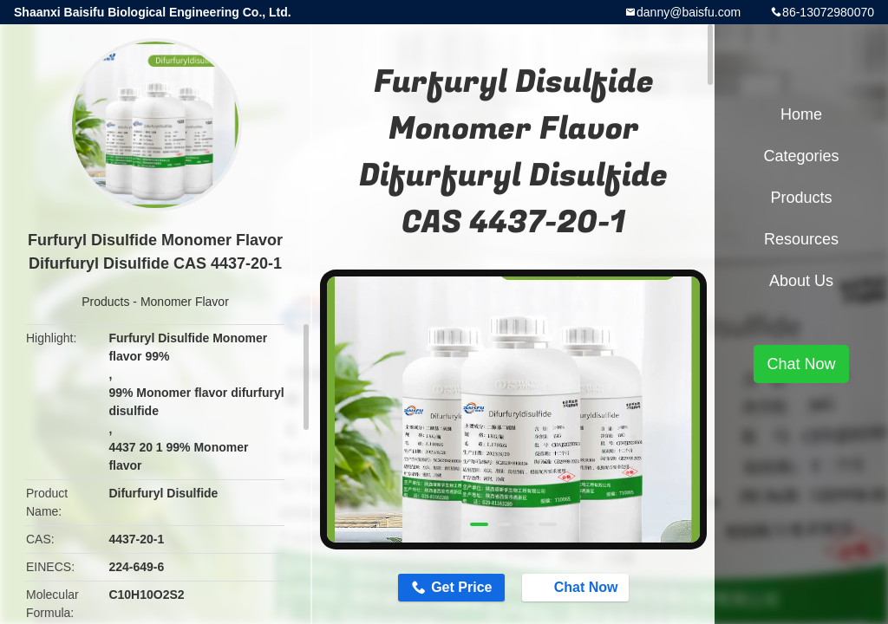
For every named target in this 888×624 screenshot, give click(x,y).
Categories (801, 156)
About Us (801, 280)
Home (801, 114)
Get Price (461, 587)
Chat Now (577, 586)
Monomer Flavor (184, 302)
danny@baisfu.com (689, 12)
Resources (801, 239)
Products (105, 302)
